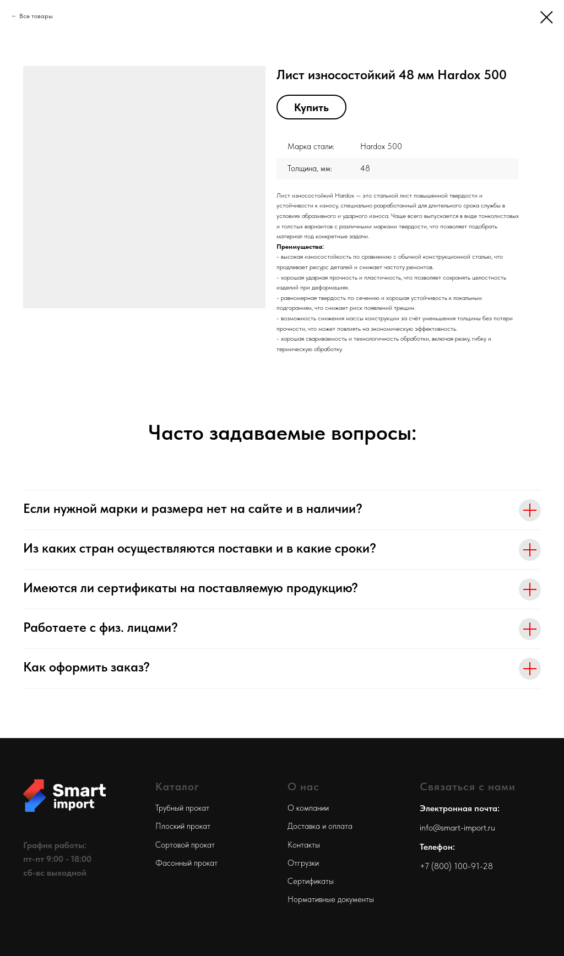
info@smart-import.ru (457, 827)
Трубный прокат (182, 808)
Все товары (36, 16)
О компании (308, 808)
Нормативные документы (331, 899)
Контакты (304, 845)
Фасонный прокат (186, 863)
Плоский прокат (182, 826)
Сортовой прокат (185, 845)
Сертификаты (311, 881)
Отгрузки (303, 863)
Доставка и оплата (320, 826)
